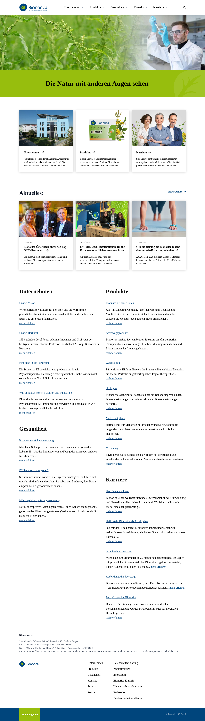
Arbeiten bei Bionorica (119, 551)
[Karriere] (158, 7)
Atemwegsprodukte (117, 332)
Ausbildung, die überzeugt (121, 576)
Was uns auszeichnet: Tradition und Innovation (45, 392)
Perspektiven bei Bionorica (121, 597)
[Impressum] (119, 674)
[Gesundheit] (117, 7)
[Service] (92, 686)
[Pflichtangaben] (29, 714)
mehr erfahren (27, 323)
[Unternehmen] (72, 7)
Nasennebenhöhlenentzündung (36, 440)
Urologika (111, 388)
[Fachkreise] (119, 692)
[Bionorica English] (123, 680)
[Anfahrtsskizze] (121, 668)
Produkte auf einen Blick (120, 303)
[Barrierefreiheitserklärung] (128, 698)
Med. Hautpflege (115, 418)
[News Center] (177, 192)
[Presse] (91, 692)
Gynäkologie (113, 362)
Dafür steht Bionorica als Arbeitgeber (127, 521)
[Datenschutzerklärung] (125, 663)
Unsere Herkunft (28, 332)
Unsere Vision (27, 303)
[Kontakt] (139, 7)
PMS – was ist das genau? (33, 470)
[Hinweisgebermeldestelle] (127, 686)
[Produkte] (95, 7)
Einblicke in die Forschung (34, 362)
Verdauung (112, 448)
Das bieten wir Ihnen (117, 491)
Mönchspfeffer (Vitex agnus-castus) (39, 500)
